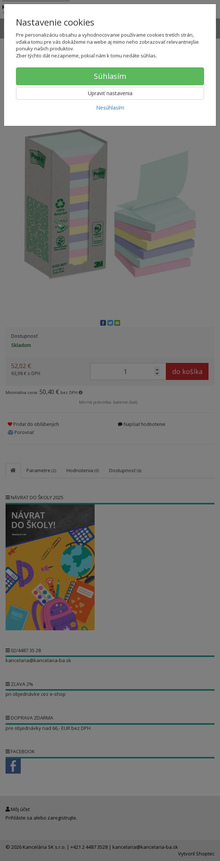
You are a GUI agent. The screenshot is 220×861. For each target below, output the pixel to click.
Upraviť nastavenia (110, 93)
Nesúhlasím (110, 107)
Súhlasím (110, 76)
